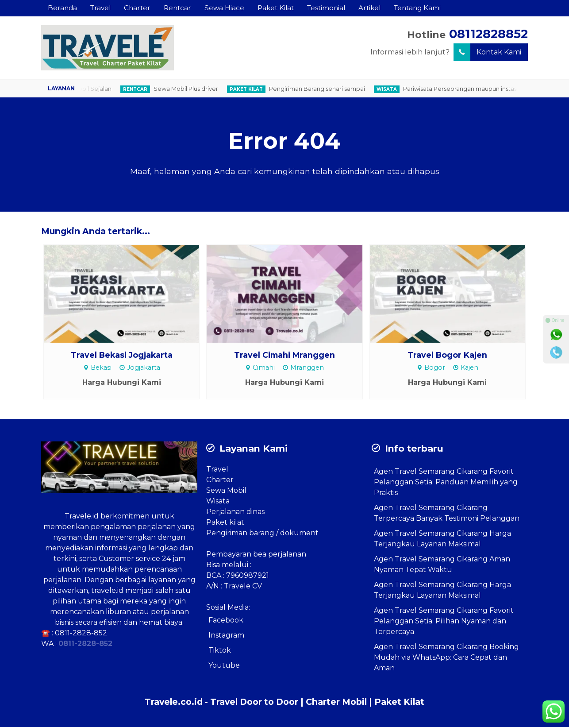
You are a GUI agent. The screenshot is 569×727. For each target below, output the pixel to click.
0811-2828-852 (81, 633)
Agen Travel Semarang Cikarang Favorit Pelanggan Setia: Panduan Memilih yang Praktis (446, 482)
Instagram (226, 635)
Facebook (225, 620)
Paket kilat (225, 522)
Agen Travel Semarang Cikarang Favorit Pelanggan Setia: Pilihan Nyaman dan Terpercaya (444, 621)
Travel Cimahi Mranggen (284, 355)
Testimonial (326, 8)
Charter (137, 8)
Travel (100, 8)
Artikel (369, 8)
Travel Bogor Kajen (447, 355)
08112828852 (488, 34)
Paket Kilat (276, 8)
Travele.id (82, 516)
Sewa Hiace (224, 8)
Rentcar (177, 8)
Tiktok (219, 650)
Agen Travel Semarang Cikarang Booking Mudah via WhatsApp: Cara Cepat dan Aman (446, 657)
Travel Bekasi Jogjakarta (122, 355)
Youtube (224, 665)
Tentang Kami (417, 8)
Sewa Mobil (226, 490)
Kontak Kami (487, 52)
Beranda (62, 8)
